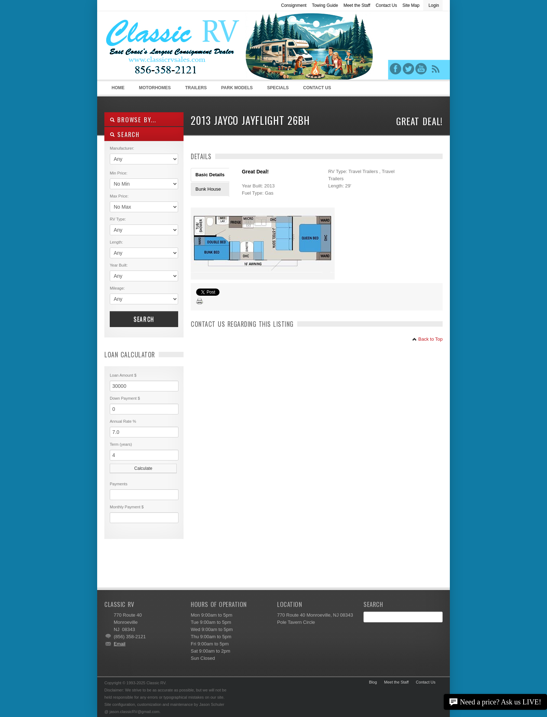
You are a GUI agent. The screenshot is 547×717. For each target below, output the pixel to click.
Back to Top (427, 339)
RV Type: (118, 219)
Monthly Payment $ (127, 507)
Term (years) (121, 444)
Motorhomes (154, 90)
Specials (278, 87)
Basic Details (210, 174)
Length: (116, 242)
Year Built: (119, 265)
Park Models (237, 87)
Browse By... (133, 119)
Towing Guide (325, 5)
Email (120, 643)
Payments (118, 484)
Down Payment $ (125, 398)
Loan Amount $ (123, 375)
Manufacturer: (122, 148)
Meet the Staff (356, 5)
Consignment (294, 5)
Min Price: (118, 173)
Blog (373, 682)
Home (118, 87)
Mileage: (117, 288)
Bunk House (208, 189)
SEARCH (125, 134)
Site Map (410, 5)
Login (434, 5)
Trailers (194, 90)
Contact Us (386, 5)
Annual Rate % (123, 421)
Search (144, 319)
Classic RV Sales (158, 47)
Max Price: (119, 196)
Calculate (143, 468)
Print (199, 301)
